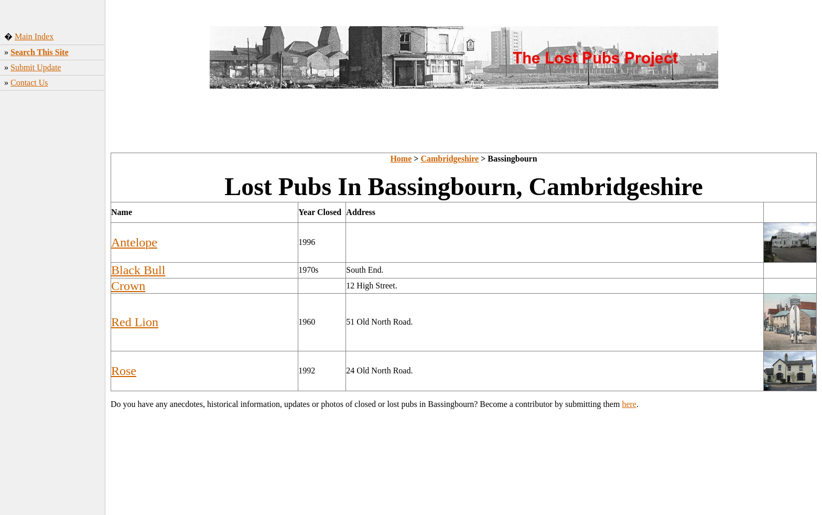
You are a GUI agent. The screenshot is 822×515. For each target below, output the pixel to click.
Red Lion (134, 322)
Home (401, 158)
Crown (128, 286)
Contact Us (29, 82)
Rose (123, 371)
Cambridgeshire (449, 158)
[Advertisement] (52, 268)
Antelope (134, 242)
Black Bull (138, 270)
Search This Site (39, 52)
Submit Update (35, 67)
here (629, 404)
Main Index (34, 36)
